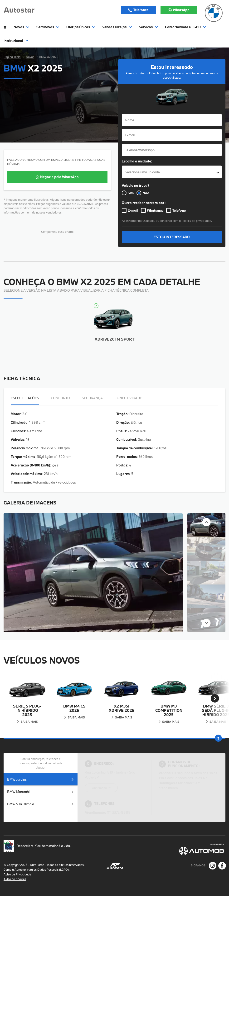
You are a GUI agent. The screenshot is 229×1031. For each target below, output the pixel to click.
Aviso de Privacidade (17, 874)
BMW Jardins (40, 779)
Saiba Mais (29, 721)
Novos (30, 57)
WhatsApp (181, 10)
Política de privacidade (196, 221)
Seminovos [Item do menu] (47, 27)
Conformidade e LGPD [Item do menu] (185, 27)
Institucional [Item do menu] (16, 41)
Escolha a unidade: (137, 161)
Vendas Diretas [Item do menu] (117, 27)
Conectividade (128, 398)
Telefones (140, 10)
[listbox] (172, 172)
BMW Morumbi (40, 791)
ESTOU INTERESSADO (172, 237)
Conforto (60, 398)
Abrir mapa (99, 788)
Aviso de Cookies (15, 879)
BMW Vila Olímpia (40, 804)
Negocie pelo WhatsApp (59, 177)
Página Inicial (12, 57)
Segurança (92, 398)
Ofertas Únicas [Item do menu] (80, 27)
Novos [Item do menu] (21, 27)
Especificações (25, 398)
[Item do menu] (5, 27)
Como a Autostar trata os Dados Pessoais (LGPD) (36, 869)
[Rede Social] (212, 865)
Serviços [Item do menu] (148, 27)
